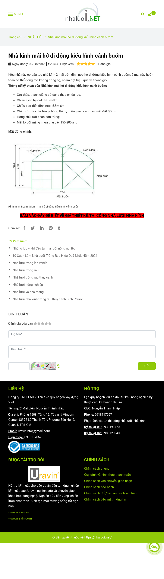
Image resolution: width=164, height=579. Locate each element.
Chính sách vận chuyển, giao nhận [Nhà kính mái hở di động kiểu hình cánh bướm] (108, 481)
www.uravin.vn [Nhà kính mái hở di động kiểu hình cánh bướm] (18, 512)
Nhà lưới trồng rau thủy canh (33, 277)
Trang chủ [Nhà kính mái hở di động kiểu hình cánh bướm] (15, 37)
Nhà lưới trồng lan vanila (30, 263)
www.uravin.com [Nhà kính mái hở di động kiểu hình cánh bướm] (20, 518)
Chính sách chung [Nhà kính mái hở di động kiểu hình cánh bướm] (96, 468)
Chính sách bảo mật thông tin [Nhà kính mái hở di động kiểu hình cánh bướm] (105, 499)
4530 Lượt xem (61, 64)
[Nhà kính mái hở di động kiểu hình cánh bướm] (82, 14)
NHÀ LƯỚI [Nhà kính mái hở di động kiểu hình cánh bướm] (35, 37)
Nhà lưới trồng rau (25, 270)
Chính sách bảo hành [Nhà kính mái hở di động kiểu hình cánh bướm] (99, 487)
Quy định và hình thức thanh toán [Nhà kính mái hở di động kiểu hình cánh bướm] (107, 475)
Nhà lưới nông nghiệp (28, 285)
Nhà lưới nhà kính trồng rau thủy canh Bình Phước (48, 299)
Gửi (146, 366)
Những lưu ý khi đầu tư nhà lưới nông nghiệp (44, 248)
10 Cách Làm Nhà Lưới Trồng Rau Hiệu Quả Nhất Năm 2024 (55, 256)
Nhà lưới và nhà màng (28, 292)
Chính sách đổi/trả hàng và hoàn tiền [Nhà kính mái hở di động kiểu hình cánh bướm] (110, 493)
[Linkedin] (42, 228)
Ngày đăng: (18, 64)
